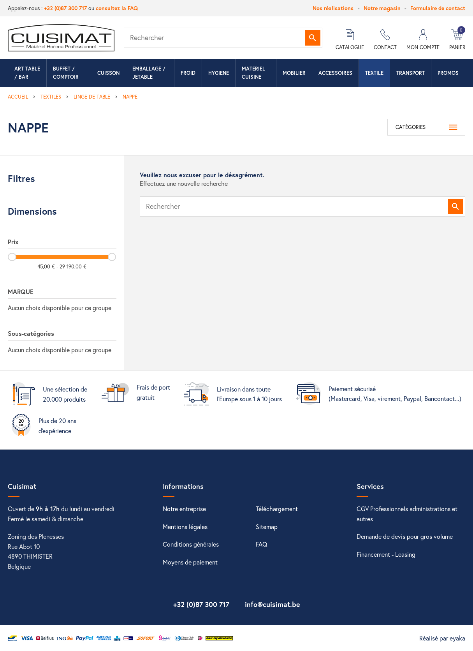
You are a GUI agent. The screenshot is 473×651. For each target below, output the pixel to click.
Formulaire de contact (437, 8)
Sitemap (267, 526)
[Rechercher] (223, 38)
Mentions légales (185, 526)
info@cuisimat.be (272, 604)
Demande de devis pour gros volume (405, 536)
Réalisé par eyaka (442, 638)
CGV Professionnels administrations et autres (407, 514)
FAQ (261, 544)
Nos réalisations (333, 8)
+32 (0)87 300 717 (65, 8)
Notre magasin (382, 8)
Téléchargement (277, 509)
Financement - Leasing (386, 554)
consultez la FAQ (117, 8)
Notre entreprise (184, 509)
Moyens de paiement (190, 562)
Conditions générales (191, 544)
